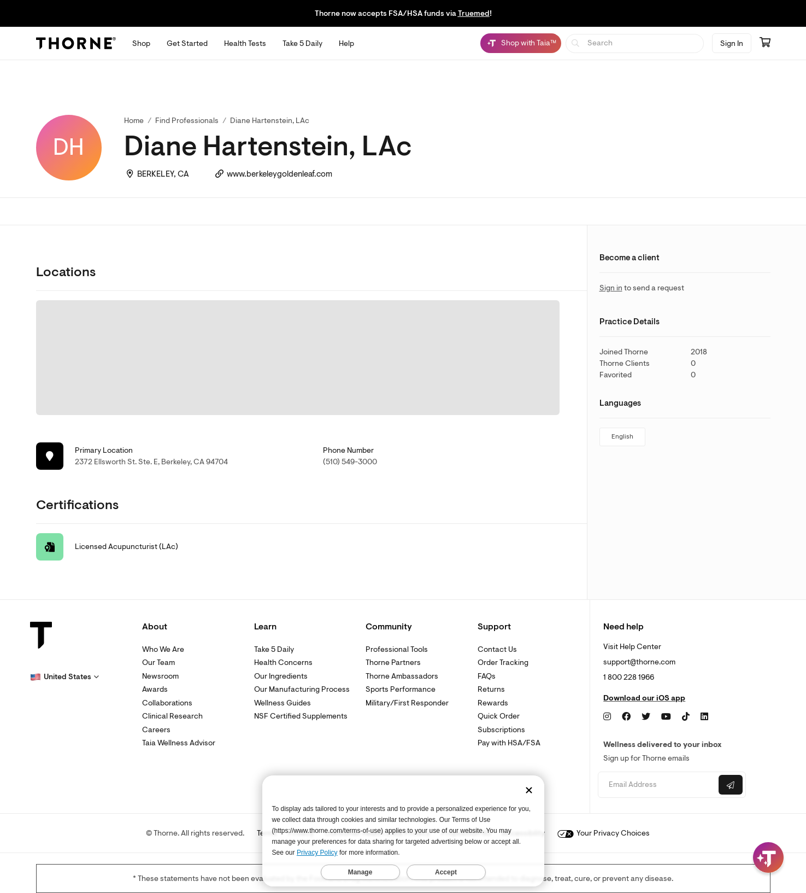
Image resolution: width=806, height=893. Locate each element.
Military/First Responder (407, 703)
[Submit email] (731, 785)
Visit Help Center (632, 646)
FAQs (487, 676)
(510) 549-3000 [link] (350, 461)
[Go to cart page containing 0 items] (765, 43)
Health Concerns (283, 662)
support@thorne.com (639, 662)
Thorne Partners (393, 662)
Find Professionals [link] (187, 120)
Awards (155, 689)
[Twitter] (646, 716)
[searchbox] (635, 43)
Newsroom (160, 676)
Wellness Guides (282, 703)
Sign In (731, 43)
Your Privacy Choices (603, 833)
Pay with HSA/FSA (509, 743)
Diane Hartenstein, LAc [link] (269, 120)
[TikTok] (686, 716)
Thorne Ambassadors (402, 676)
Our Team (158, 662)
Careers (156, 729)
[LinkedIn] (704, 716)
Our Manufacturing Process (302, 689)
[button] (64, 677)
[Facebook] (626, 716)
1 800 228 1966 (628, 677)
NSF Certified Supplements (301, 716)
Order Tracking (503, 662)
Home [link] (134, 120)
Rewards (493, 703)
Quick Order (499, 716)
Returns (491, 689)
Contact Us (497, 649)
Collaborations (167, 703)
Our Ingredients (281, 676)
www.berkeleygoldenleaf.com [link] (279, 174)
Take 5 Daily (274, 649)
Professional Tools (397, 649)
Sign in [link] (610, 288)
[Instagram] (607, 716)
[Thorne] (76, 43)
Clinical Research (172, 716)
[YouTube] (666, 716)
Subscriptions (501, 729)
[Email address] (657, 785)
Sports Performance (401, 689)
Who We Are (163, 649)
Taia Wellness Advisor (178, 743)
